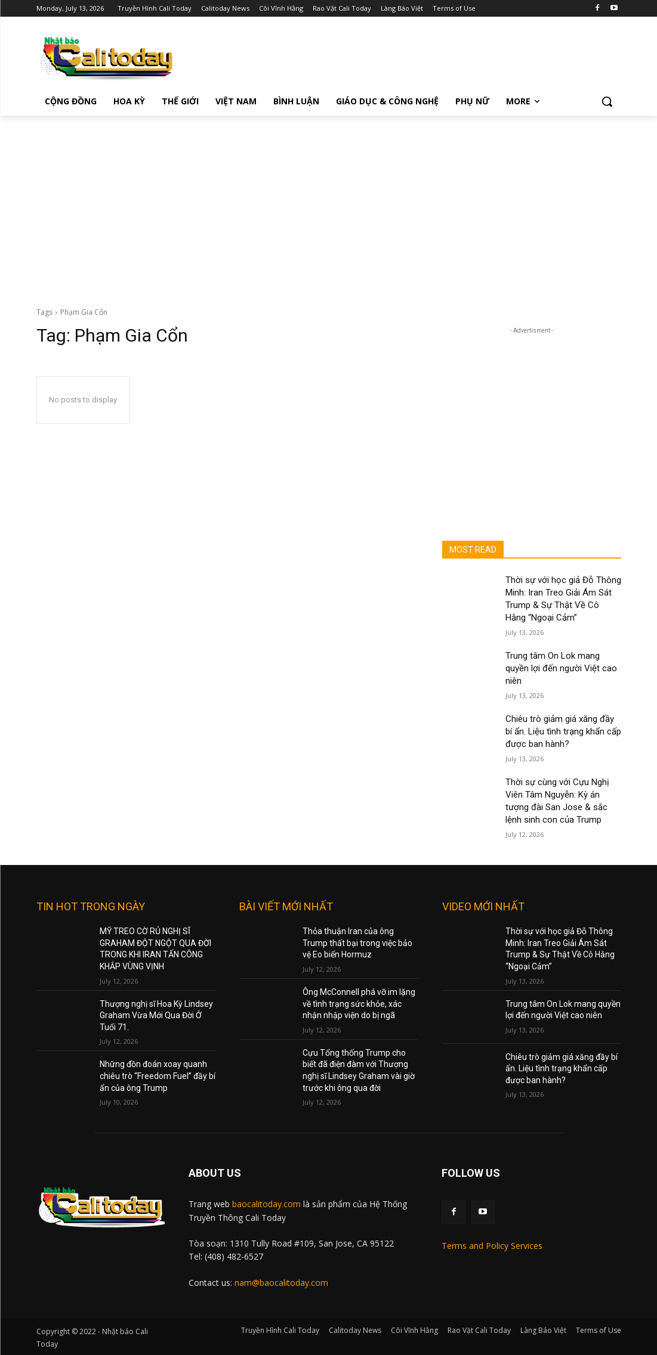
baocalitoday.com (266, 1204)
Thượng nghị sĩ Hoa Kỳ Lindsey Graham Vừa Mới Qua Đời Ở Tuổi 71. (156, 1015)
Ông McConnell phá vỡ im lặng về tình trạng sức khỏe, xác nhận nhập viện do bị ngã (359, 1003)
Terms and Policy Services (492, 1245)
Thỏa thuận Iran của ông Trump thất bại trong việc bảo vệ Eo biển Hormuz (357, 942)
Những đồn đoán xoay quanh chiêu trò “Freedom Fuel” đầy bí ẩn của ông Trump (157, 1075)
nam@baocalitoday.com (281, 1282)
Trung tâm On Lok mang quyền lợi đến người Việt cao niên (561, 668)
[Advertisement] (328, 205)
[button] (607, 101)
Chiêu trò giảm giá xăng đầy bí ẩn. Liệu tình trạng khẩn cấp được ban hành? (563, 731)
